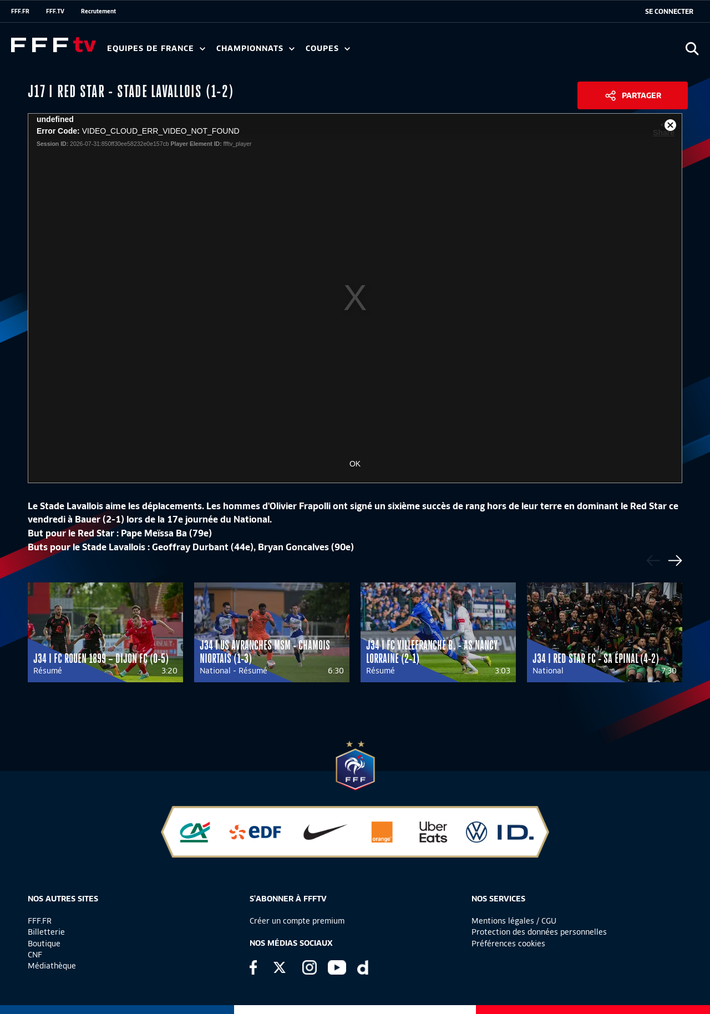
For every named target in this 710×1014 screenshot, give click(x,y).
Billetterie (46, 931)
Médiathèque (52, 965)
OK (355, 463)
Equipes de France (156, 48)
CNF (35, 954)
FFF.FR (20, 11)
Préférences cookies (508, 943)
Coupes (328, 48)
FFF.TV (55, 11)
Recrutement (98, 11)
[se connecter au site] (669, 12)
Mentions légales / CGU (513, 920)
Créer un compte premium (297, 920)
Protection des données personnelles (539, 931)
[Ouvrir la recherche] (692, 48)
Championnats (255, 48)
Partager (641, 95)
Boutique (44, 943)
